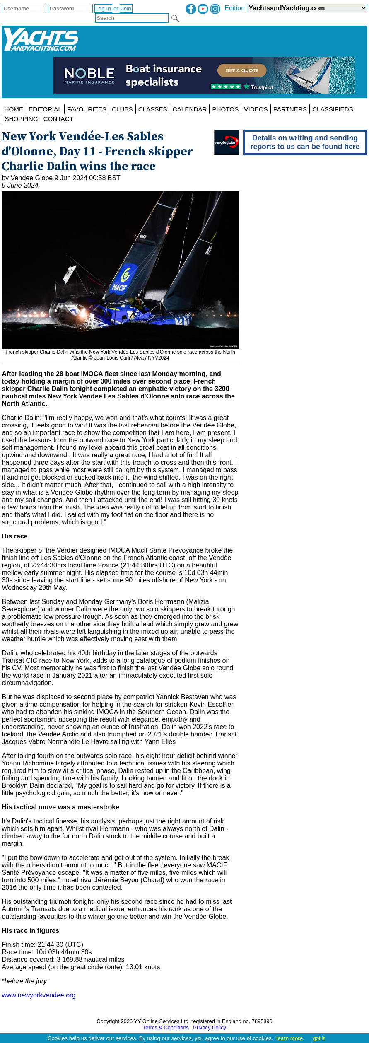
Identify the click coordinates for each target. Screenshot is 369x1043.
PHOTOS (225, 109)
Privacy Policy (209, 1027)
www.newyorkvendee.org (38, 995)
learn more (289, 1038)
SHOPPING (21, 118)
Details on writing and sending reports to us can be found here (305, 142)
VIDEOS (256, 109)
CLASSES (152, 109)
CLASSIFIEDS (332, 109)
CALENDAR (190, 109)
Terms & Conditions (166, 1027)
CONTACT (58, 118)
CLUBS (122, 109)
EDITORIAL (45, 109)
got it (319, 1038)
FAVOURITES (86, 109)
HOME (13, 109)
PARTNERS (290, 109)
